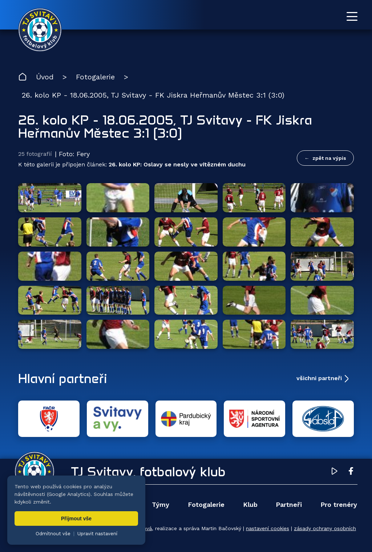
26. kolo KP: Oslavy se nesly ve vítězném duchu (177, 164)
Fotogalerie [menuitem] (206, 504)
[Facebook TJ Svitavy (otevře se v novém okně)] (351, 472)
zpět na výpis (329, 158)
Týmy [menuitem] (160, 504)
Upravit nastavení (97, 533)
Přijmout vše (76, 518)
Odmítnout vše (53, 533)
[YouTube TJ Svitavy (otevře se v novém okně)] (334, 472)
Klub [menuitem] (250, 504)
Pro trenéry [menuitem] (338, 504)
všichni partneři (319, 378)
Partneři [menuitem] (289, 504)
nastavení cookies (267, 528)
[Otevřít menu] (352, 16)
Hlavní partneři (62, 378)
